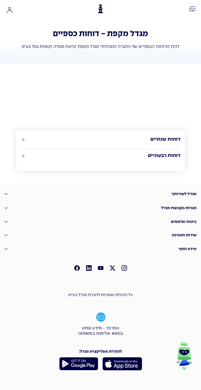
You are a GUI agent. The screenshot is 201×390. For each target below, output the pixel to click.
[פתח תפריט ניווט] (192, 9)
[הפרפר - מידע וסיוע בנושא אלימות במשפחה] (100, 323)
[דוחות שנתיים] (100, 140)
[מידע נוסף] (100, 249)
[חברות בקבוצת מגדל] (100, 207)
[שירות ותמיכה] (100, 235)
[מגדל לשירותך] (100, 194)
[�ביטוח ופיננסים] (100, 221)
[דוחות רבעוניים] (100, 156)
